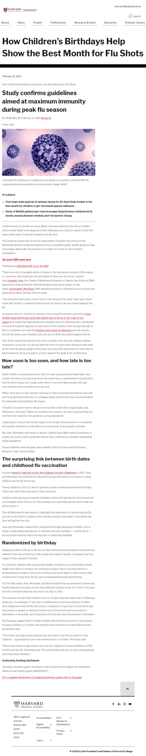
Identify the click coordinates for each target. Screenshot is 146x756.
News (21, 22)
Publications (58, 22)
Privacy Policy (60, 732)
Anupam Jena (15, 280)
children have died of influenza (53, 330)
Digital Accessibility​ (43, 726)
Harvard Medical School (128, 6)
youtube (129, 704)
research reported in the (43, 472)
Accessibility (43, 718)
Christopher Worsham (21, 288)
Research (46, 117)
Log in (39, 740)
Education (110, 22)
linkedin (118, 704)
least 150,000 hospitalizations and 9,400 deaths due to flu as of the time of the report (46, 318)
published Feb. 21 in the (33, 265)
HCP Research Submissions (63, 721)
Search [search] (134, 16)
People (37, 22)
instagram (124, 704)
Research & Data (85, 22)
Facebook (113, 704)
